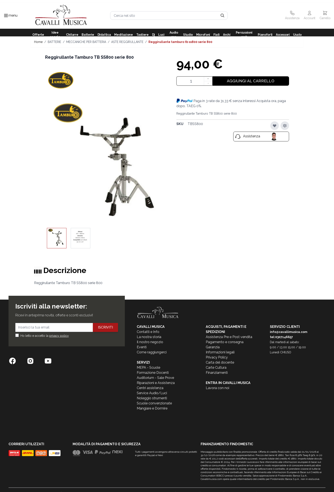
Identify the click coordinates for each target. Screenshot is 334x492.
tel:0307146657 (281, 337)
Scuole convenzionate (154, 403)
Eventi (142, 347)
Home (38, 42)
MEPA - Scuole (148, 367)
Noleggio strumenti (152, 398)
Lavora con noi (217, 388)
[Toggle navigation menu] (6, 15)
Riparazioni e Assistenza (156, 383)
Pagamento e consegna (224, 342)
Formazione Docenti (153, 373)
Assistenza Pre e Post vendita (229, 337)
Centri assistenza (150, 388)
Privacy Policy (217, 357)
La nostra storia (149, 337)
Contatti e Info (148, 332)
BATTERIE (54, 42)
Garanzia (213, 347)
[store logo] (61, 15)
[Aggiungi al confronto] (285, 125)
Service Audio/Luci (152, 393)
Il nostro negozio (150, 342)
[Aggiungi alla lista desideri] (274, 125)
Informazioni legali (220, 352)
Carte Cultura (216, 367)
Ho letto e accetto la (44, 335)
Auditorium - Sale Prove (155, 378)
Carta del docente (220, 362)
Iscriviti (105, 327)
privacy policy (59, 335)
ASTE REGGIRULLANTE (127, 42)
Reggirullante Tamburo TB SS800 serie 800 (180, 42)
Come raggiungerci (152, 352)
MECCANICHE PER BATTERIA (86, 42)
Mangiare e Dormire (152, 408)
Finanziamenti (217, 373)
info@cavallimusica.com (288, 332)
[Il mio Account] (309, 15)
